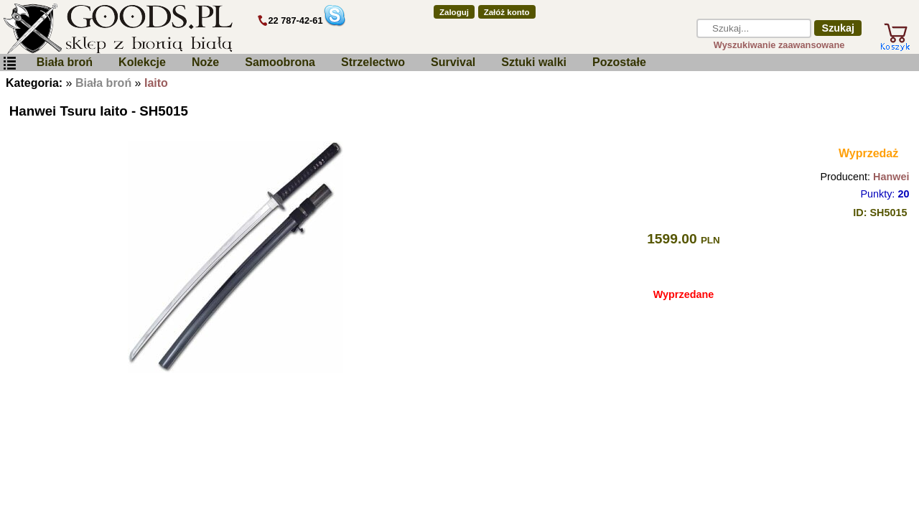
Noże (205, 62)
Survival (453, 62)
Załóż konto (507, 12)
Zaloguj (454, 12)
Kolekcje (142, 62)
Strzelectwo (373, 62)
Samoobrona (280, 62)
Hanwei (891, 176)
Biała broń (65, 62)
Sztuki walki (533, 62)
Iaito (156, 83)
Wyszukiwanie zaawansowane (779, 44)
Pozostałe (619, 62)
